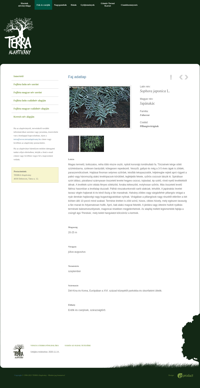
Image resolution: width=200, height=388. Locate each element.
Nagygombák (60, 5)
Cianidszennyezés (129, 5)
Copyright (18, 375)
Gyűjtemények (88, 5)
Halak (74, 5)
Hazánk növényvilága (24, 4)
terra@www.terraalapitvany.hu (27, 139)
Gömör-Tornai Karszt (108, 4)
